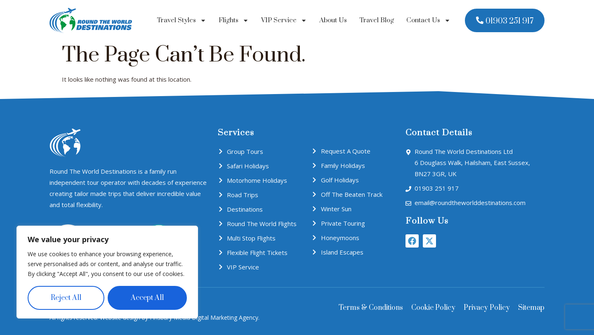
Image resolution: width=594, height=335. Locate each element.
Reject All (66, 297)
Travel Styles (181, 20)
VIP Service (284, 20)
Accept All (147, 297)
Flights (234, 20)
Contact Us (428, 20)
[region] (107, 272)
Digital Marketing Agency (225, 317)
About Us (333, 20)
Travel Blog (376, 20)
